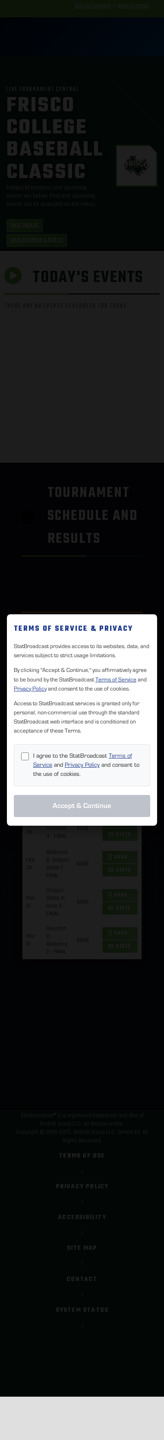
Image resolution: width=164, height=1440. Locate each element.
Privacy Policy (30, 689)
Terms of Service (115, 680)
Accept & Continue (82, 805)
